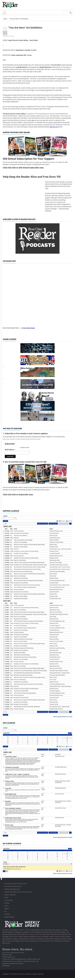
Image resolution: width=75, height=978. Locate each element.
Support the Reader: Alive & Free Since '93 (18, 892)
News (6, 897)
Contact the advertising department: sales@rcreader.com (21, 959)
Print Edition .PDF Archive (13, 886)
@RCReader (6, 966)
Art (6, 911)
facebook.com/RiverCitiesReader (12, 963)
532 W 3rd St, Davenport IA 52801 (13, 952)
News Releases (9, 917)
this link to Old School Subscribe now (25, 167)
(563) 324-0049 (7, 955)
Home (5, 19)
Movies (7, 909)
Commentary (9, 900)
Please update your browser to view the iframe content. (37, 517)
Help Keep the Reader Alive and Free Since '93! (32, 176)
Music (6, 906)
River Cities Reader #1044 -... (12, 328)
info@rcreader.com (8, 957)
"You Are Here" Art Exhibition (25, 27)
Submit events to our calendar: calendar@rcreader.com (20, 961)
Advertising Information (12, 889)
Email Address (10, 450)
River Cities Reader (29, 328)
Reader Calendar (10, 895)
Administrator (9, 36)
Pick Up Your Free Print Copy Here (16, 883)
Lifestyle (7, 914)
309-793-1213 (54, 127)
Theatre (7, 903)
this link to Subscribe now (20, 494)
